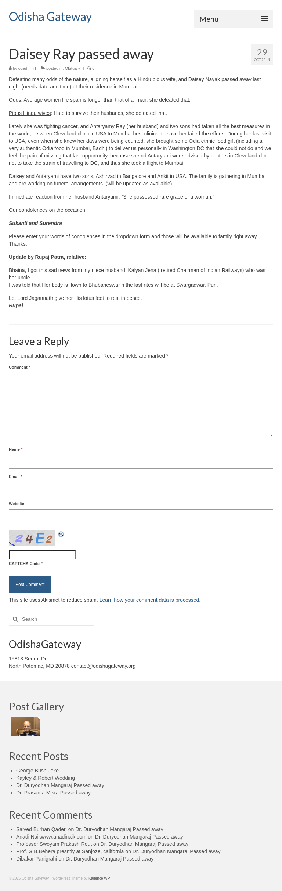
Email (15, 476)
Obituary (72, 68)
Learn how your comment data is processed (149, 600)
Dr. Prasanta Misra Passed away (53, 793)
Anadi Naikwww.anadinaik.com (51, 837)
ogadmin (26, 68)
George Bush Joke (37, 771)
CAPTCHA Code (24, 563)
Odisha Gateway (50, 16)
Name (15, 449)
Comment (19, 367)
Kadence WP (99, 878)
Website (16, 503)
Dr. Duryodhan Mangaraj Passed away (60, 785)
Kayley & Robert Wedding (45, 778)
